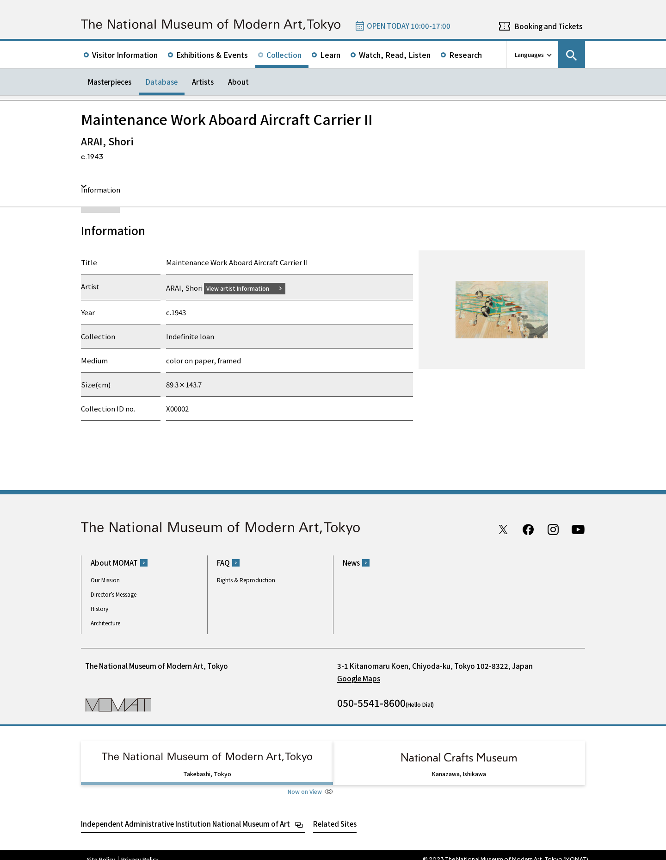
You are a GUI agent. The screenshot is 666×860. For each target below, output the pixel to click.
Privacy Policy (140, 851)
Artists (203, 82)
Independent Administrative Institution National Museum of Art (185, 815)
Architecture (105, 623)
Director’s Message (113, 594)
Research (465, 54)
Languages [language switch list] (529, 54)
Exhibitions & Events (212, 54)
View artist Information (243, 288)
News (351, 562)
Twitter (503, 529)
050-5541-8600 (371, 703)
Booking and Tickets (548, 26)
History (99, 608)
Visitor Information (125, 54)
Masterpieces (109, 82)
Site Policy (101, 851)
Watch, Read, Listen (395, 54)
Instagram (553, 529)
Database (162, 82)
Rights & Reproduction (246, 580)
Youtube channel (578, 529)
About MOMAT (114, 562)
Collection (284, 54)
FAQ (223, 562)
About (238, 82)
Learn (330, 54)
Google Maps (358, 678)
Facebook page (528, 529)
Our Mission (105, 580)
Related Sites (335, 815)
